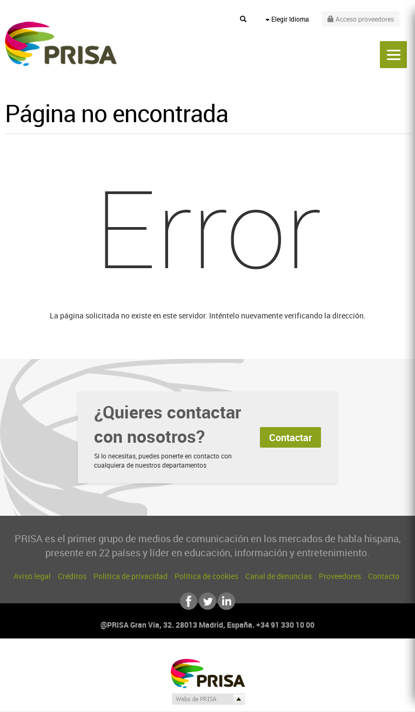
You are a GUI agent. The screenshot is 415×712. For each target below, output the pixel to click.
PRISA (61, 44)
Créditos (72, 576)
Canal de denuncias (278, 576)
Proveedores (340, 576)
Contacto (383, 576)
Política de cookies (206, 576)
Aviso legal (32, 576)
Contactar (290, 437)
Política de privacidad (130, 576)
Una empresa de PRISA (207, 672)
